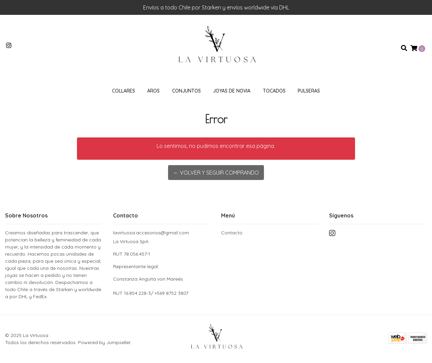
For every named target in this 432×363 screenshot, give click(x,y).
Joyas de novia (231, 91)
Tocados (274, 91)
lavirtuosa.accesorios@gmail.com (151, 233)
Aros (153, 91)
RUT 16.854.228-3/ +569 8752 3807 (150, 293)
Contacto (231, 233)
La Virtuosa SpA (162, 260)
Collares (123, 91)
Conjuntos (186, 91)
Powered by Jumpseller (104, 342)
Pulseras (309, 91)
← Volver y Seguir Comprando (216, 172)
